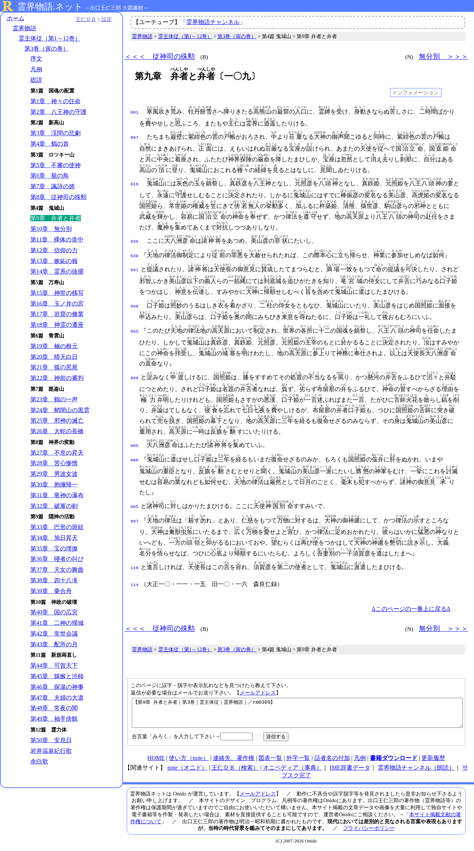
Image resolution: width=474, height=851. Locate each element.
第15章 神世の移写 (57, 293)
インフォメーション (415, 92)
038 (134, 255)
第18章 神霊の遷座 (57, 325)
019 (134, 183)
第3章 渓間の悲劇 (55, 133)
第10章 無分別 (51, 229)
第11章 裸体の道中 (56, 239)
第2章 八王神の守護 (58, 112)
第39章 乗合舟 (51, 591)
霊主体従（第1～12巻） (50, 39)
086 (134, 457)
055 (134, 329)
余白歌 (39, 761)
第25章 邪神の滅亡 (57, 421)
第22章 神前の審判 (57, 378)
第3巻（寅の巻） (46, 49)
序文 (36, 59)
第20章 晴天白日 (54, 357)
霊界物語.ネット (50, 6)
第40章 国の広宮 (54, 612)
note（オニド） (187, 769)
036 (134, 241)
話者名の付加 (332, 759)
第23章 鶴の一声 (54, 399)
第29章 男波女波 (54, 474)
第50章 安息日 (51, 740)
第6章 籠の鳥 (49, 176)
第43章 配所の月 (54, 644)
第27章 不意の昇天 (57, 453)
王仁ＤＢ (81, 19)
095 (134, 504)
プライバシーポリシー (369, 829)
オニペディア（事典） (292, 769)
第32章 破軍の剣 (54, 506)
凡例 (36, 69)
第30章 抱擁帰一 (54, 484)
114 (134, 580)
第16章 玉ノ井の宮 (57, 303)
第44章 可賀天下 (54, 666)
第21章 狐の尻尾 (54, 367)
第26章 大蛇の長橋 (57, 431)
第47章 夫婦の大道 (57, 697)
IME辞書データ (350, 769)
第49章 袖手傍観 (54, 719)
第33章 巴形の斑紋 (57, 527)
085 (134, 444)
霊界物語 (24, 29)
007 (134, 137)
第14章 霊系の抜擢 (57, 272)
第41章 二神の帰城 (57, 623)
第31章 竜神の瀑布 (57, 495)
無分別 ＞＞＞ (443, 56)
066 (134, 376)
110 (134, 564)
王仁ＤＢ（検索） (235, 769)
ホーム (15, 18)
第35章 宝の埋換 (54, 548)
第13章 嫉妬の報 (54, 261)
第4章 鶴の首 (49, 144)
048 (134, 304)
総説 (36, 80)
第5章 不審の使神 (55, 165)
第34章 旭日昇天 (54, 538)
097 (134, 518)
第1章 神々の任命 (55, 101)
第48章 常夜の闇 (54, 708)
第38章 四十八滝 (54, 580)
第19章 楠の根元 (54, 346)
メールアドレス (258, 688)
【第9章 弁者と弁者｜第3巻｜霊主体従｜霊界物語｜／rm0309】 (297, 711)
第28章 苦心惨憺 (54, 463)
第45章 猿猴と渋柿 (57, 676)
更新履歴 (433, 759)
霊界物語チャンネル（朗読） (416, 769)
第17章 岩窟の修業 (57, 314)
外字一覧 (298, 759)
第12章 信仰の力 (54, 250)
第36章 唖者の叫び (57, 559)
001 (134, 112)
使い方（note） (189, 759)
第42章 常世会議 (54, 633)
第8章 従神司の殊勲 (58, 197)
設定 (102, 19)
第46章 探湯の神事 (57, 687)
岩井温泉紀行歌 (51, 751)
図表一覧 (270, 759)
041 (134, 268)
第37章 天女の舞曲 (57, 570)
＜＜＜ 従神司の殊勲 (159, 56)
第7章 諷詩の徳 (52, 187)
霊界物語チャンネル (213, 22)
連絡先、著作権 (233, 759)
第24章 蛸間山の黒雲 (60, 410)
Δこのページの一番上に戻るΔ (410, 604)
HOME (156, 759)
